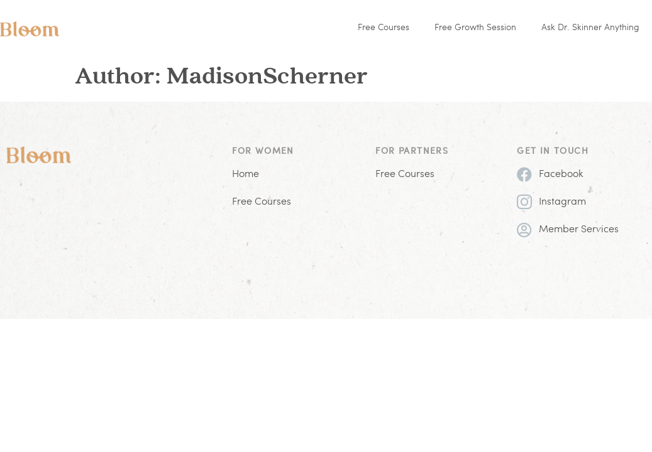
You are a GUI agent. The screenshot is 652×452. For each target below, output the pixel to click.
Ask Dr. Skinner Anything (590, 28)
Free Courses (383, 28)
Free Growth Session (475, 28)
